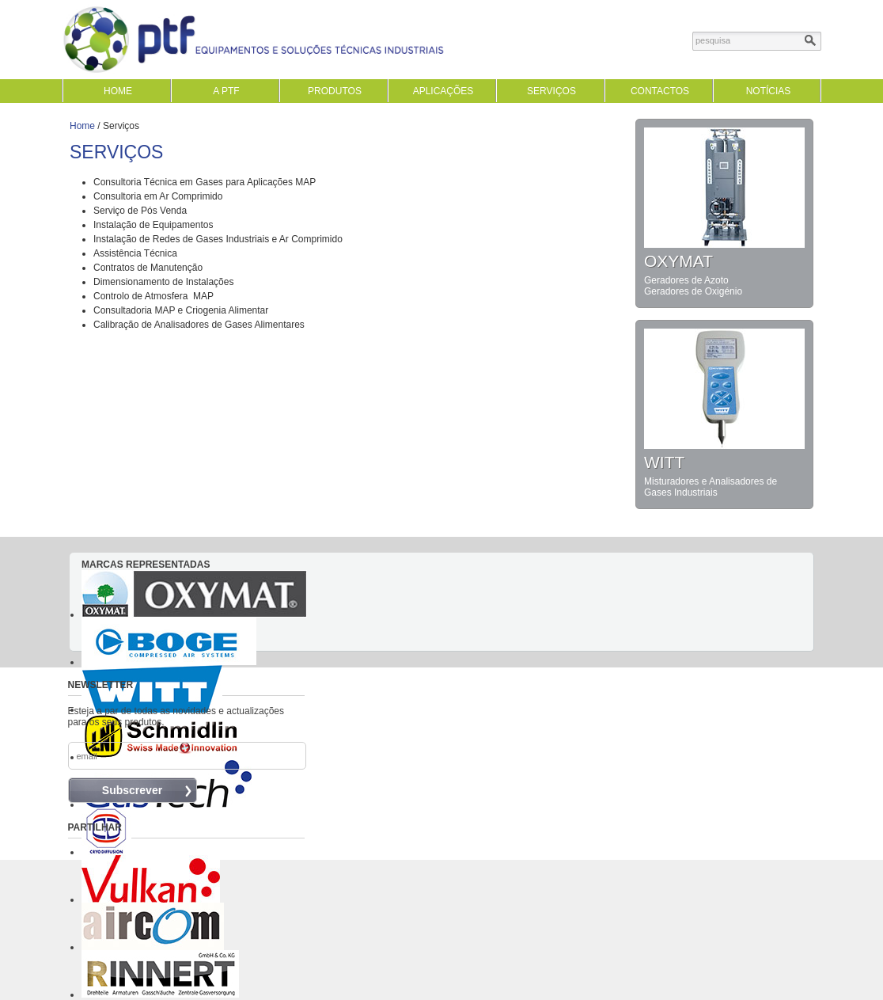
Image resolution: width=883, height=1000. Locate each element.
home (118, 91)
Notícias (768, 91)
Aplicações (443, 91)
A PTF (226, 91)
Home (82, 125)
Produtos (335, 91)
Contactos (660, 91)
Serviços (551, 91)
